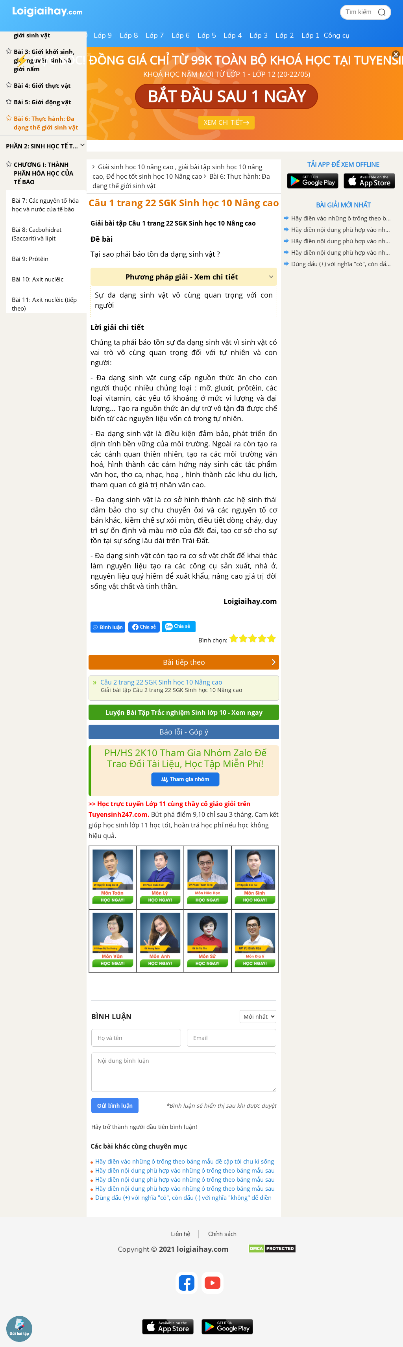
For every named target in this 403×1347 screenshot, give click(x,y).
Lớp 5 (207, 35)
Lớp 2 (284, 35)
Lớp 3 (259, 35)
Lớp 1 (310, 35)
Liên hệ (180, 1234)
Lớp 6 (181, 35)
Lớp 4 (233, 35)
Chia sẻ (144, 627)
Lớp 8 (129, 35)
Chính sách (222, 1234)
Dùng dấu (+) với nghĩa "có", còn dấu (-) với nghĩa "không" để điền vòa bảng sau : (183, 1197)
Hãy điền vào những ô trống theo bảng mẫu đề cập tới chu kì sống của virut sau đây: (184, 1161)
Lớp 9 (103, 35)
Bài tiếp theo (219, 662)
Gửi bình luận (115, 1106)
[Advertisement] (343, 326)
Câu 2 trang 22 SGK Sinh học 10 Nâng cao (160, 682)
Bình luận (108, 627)
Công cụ (336, 35)
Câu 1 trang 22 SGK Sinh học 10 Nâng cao (184, 202)
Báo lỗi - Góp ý (183, 731)
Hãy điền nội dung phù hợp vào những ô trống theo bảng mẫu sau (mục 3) (185, 1188)
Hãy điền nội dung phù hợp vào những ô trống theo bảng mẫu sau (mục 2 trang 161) (185, 1170)
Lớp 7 (155, 35)
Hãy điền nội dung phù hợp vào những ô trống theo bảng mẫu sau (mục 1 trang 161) (185, 1179)
